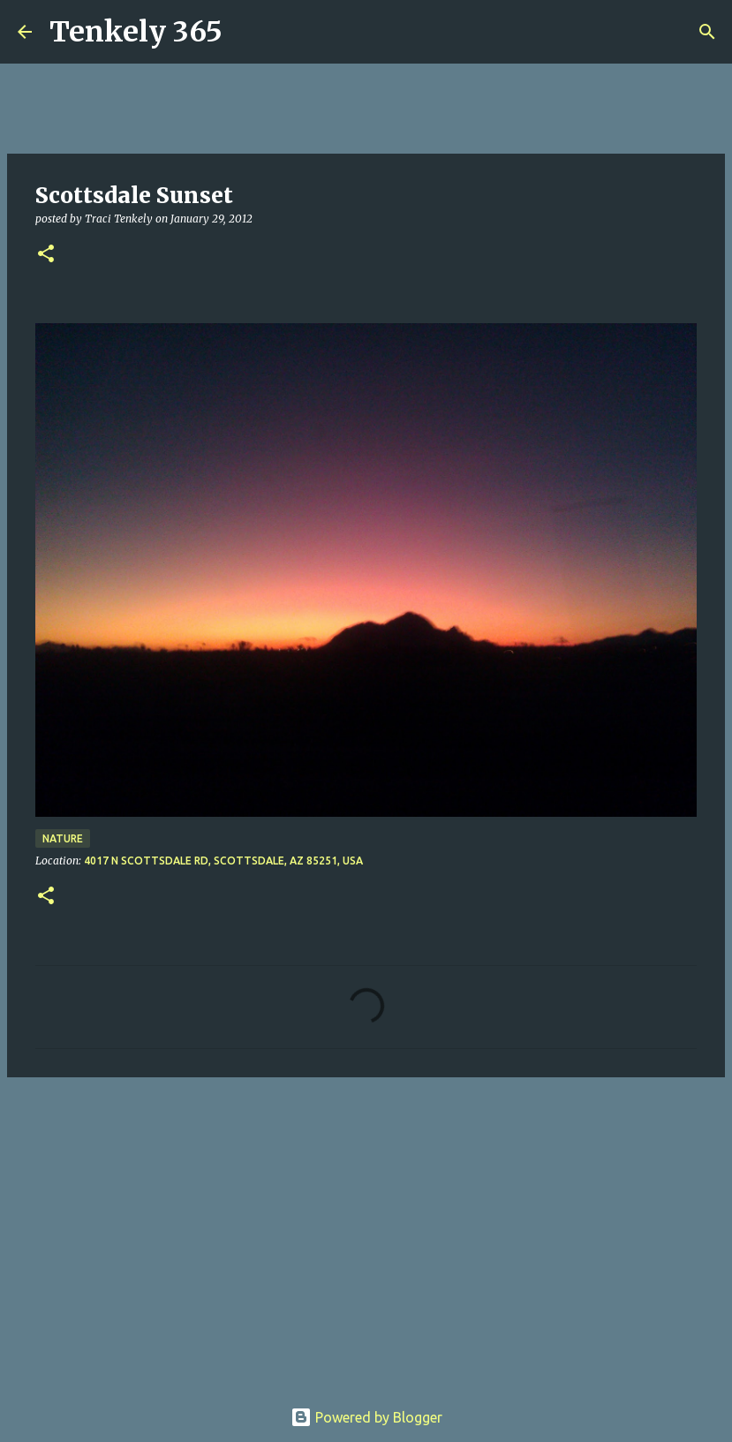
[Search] (247, 32)
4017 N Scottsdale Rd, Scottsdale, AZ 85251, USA (223, 860)
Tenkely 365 (136, 31)
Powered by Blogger (366, 1417)
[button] (46, 255)
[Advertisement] (366, 1227)
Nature (62, 838)
